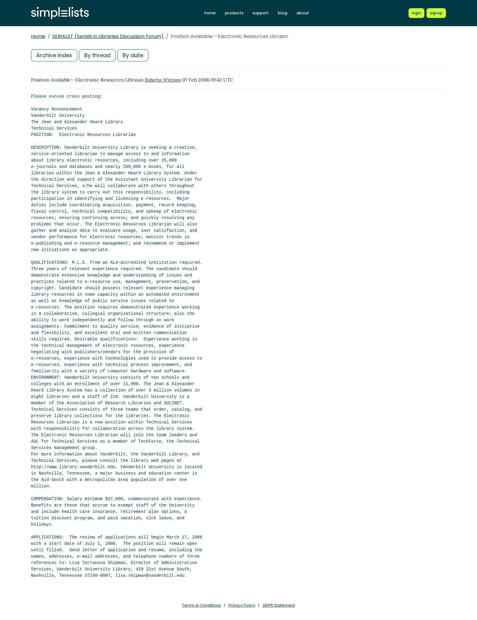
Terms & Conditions (201, 605)
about (302, 13)
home (210, 13)
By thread (97, 55)
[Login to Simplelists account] (416, 13)
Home (38, 36)
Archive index (54, 55)
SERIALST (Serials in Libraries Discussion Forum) (108, 36)
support (260, 13)
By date (133, 55)
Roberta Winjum (163, 80)
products (234, 13)
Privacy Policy (241, 605)
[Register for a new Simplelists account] (436, 13)
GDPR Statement (279, 605)
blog (282, 13)
